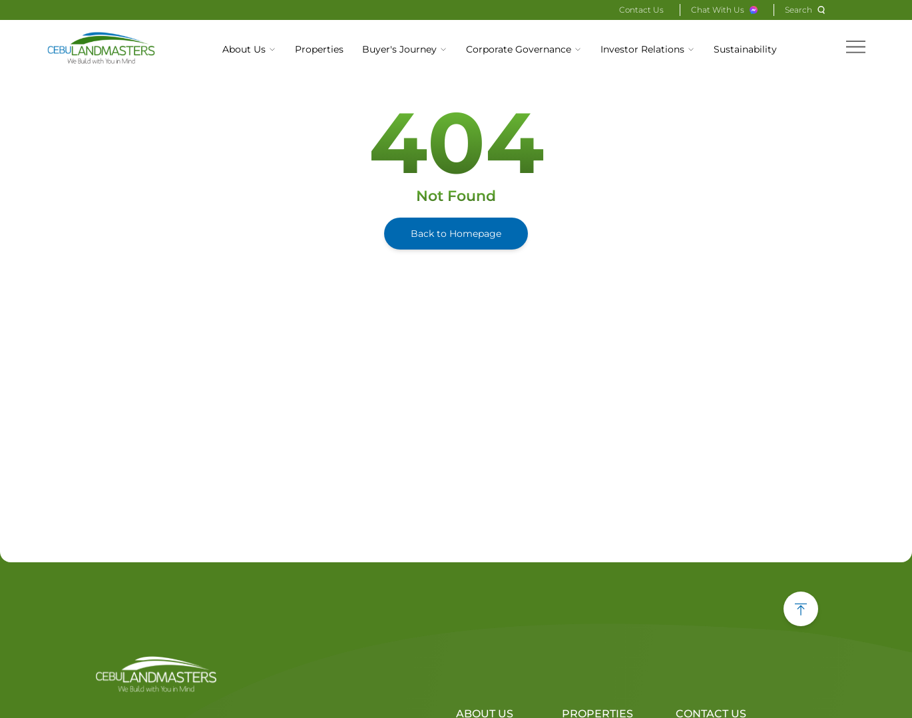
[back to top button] (801, 609)
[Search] (806, 10)
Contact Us (641, 10)
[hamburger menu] (855, 47)
